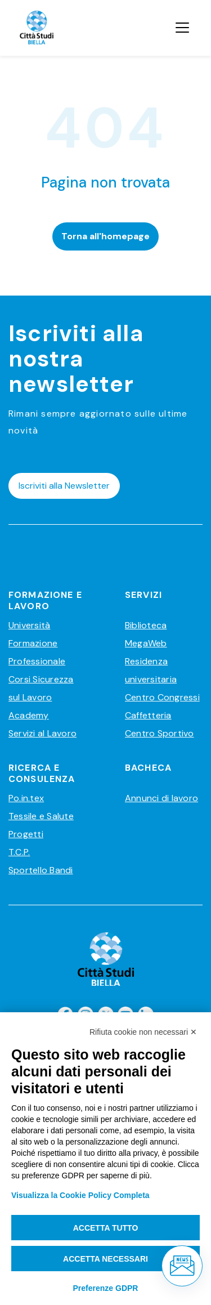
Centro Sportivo (159, 733)
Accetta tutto (105, 1227)
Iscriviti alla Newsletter (64, 485)
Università (29, 625)
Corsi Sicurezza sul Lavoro (41, 688)
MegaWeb (146, 643)
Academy (28, 715)
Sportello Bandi (40, 870)
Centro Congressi (162, 697)
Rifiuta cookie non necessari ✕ (143, 1031)
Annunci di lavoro (161, 798)
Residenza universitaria (151, 670)
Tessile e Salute (41, 816)
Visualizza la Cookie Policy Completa (80, 1195)
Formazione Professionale (36, 652)
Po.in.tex (26, 798)
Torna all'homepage (105, 236)
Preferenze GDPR (105, 1288)
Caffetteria (148, 715)
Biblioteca (146, 625)
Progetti (25, 834)
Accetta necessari (105, 1258)
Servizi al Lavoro (42, 733)
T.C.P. (19, 852)
